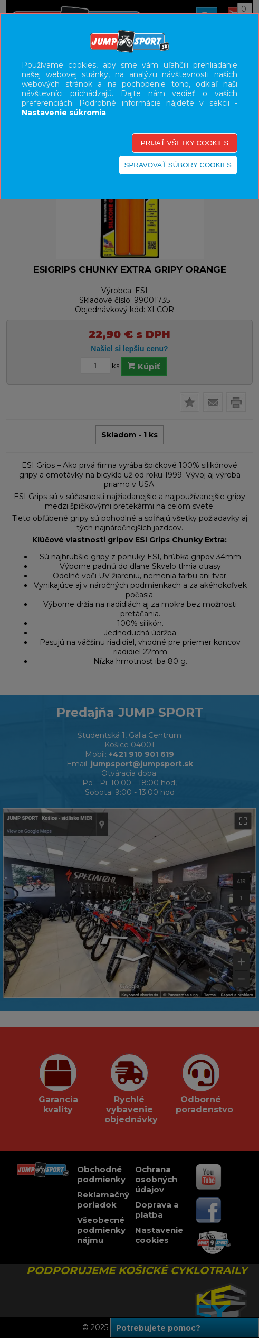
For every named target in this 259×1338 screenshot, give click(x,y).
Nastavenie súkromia (64, 112)
